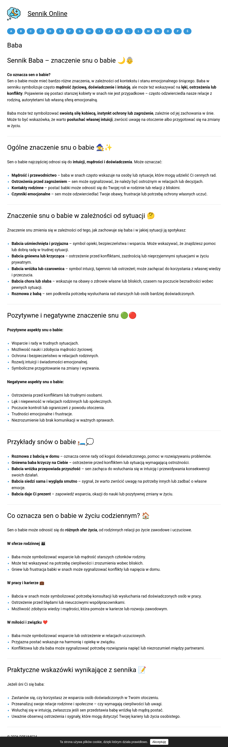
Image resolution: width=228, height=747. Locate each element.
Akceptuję (159, 742)
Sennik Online (47, 13)
